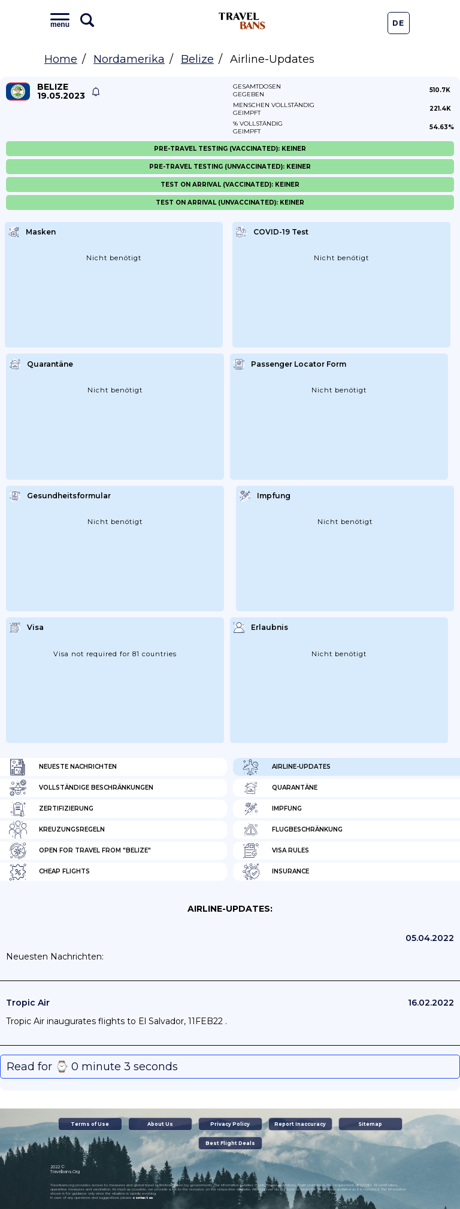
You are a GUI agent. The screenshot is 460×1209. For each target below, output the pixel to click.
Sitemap (370, 1124)
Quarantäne (279, 788)
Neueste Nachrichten (63, 767)
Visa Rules (275, 851)
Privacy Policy (230, 1124)
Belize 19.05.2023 (61, 92)
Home (60, 59)
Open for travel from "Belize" (80, 851)
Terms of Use (90, 1124)
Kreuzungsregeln (57, 830)
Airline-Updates (286, 767)
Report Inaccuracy (300, 1124)
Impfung (272, 809)
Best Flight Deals (230, 1143)
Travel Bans (242, 21)
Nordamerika (129, 59)
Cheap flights (49, 872)
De (398, 23)
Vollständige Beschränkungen (81, 788)
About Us (160, 1124)
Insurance (275, 872)
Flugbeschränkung (292, 830)
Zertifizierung (51, 809)
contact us (143, 1197)
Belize (197, 59)
